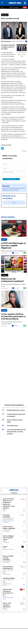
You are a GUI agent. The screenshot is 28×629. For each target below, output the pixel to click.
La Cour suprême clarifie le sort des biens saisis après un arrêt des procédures (16, 432)
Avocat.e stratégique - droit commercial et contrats (8, 537)
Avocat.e (5, 546)
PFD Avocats (5, 609)
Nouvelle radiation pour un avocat (16, 410)
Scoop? (24, 7)
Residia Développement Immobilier (7, 584)
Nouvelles (4, 239)
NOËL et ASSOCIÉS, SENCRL (8, 549)
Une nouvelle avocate (12, 425)
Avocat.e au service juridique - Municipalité (9, 527)
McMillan (4, 511)
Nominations (5, 15)
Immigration (4, 275)
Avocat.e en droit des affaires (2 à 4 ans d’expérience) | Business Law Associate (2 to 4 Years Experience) (9, 503)
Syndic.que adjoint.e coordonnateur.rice (8, 567)
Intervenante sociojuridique (6, 516)
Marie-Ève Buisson (6, 41)
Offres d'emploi (14, 7)
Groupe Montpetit (6, 531)
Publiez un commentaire (11, 179)
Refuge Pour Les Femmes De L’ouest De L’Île (8, 521)
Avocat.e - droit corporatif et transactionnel (7, 605)
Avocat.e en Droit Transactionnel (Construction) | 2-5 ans (8, 592)
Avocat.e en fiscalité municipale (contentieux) (8, 558)
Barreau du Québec (6, 574)
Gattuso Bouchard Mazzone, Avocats (8, 598)
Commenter (16, 253)
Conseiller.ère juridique (9, 578)
